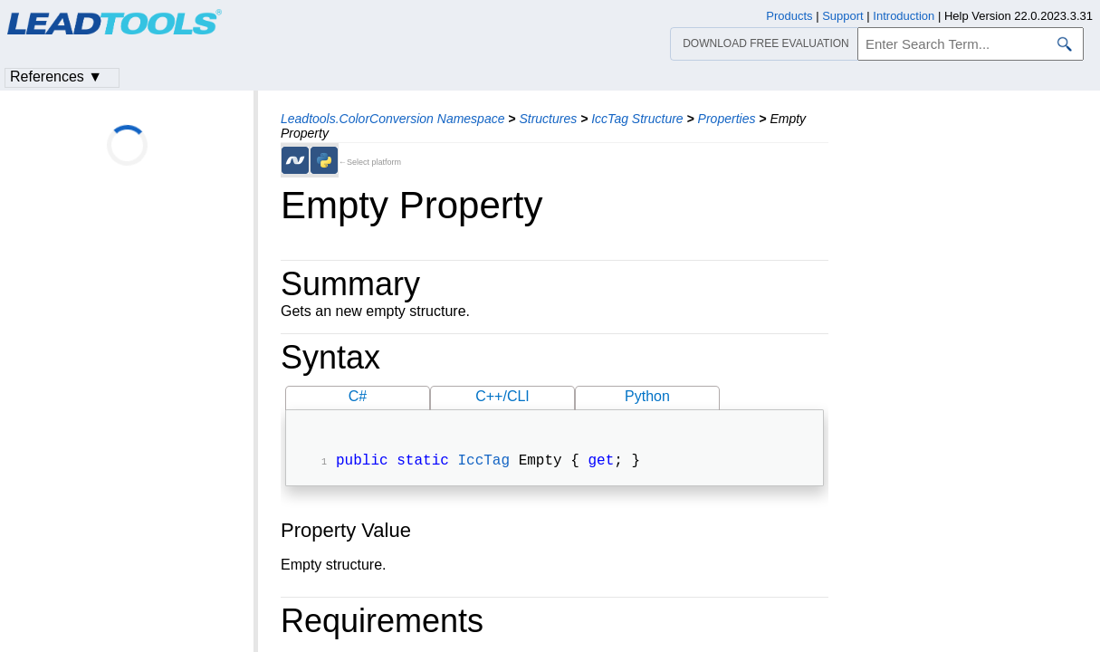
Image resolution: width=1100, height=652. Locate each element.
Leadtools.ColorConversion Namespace (392, 118)
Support (843, 16)
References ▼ (56, 76)
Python (647, 396)
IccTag (483, 463)
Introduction (903, 16)
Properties (727, 118)
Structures (548, 118)
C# (358, 396)
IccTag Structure (637, 118)
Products (789, 16)
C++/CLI (502, 396)
